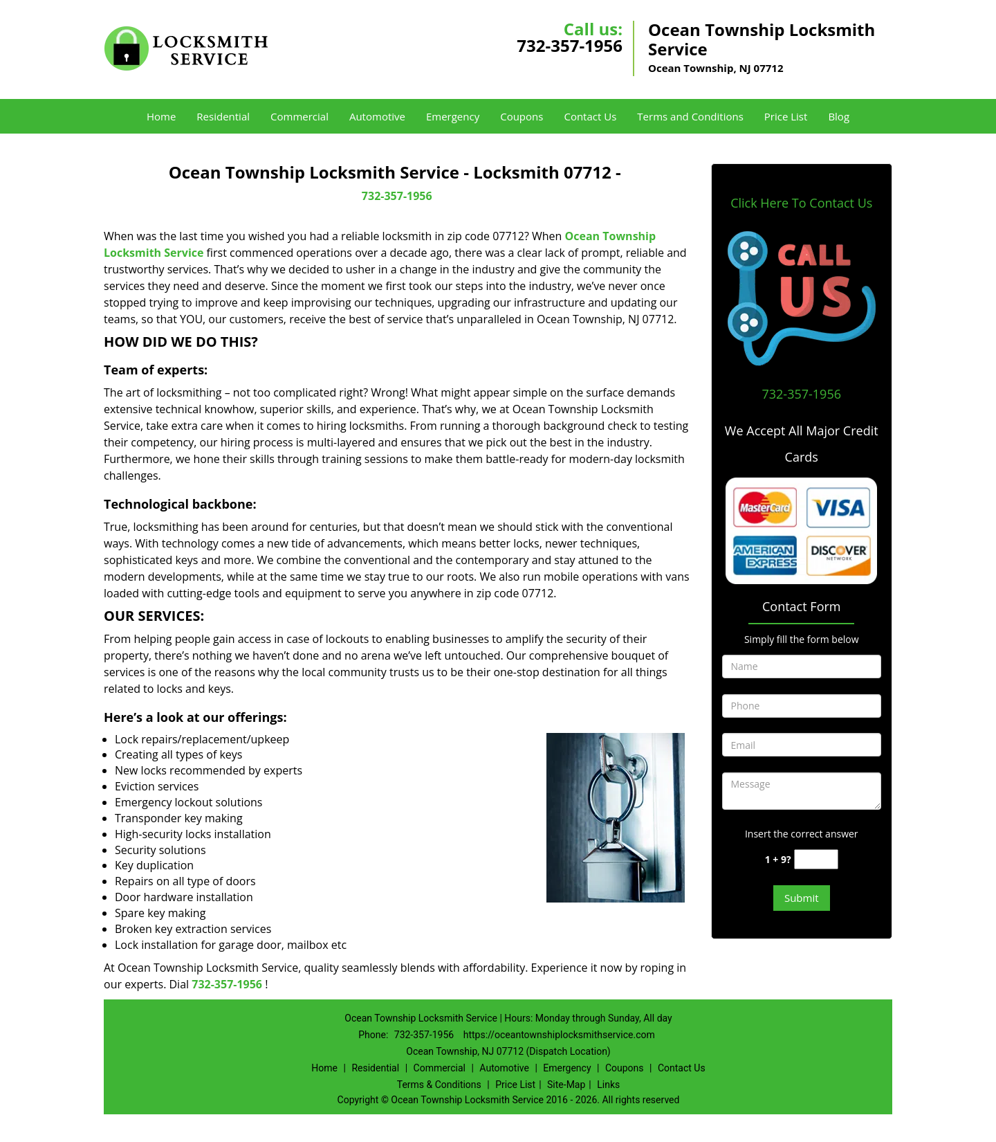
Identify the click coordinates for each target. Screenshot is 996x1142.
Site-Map (566, 1084)
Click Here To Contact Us (801, 202)
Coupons (521, 116)
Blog (838, 116)
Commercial (299, 116)
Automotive (377, 116)
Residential (223, 116)
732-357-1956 (569, 45)
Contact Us (590, 116)
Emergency (452, 116)
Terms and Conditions (690, 116)
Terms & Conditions (439, 1084)
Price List (786, 116)
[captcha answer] (816, 859)
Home (161, 116)
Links (608, 1084)
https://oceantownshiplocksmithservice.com (559, 1034)
